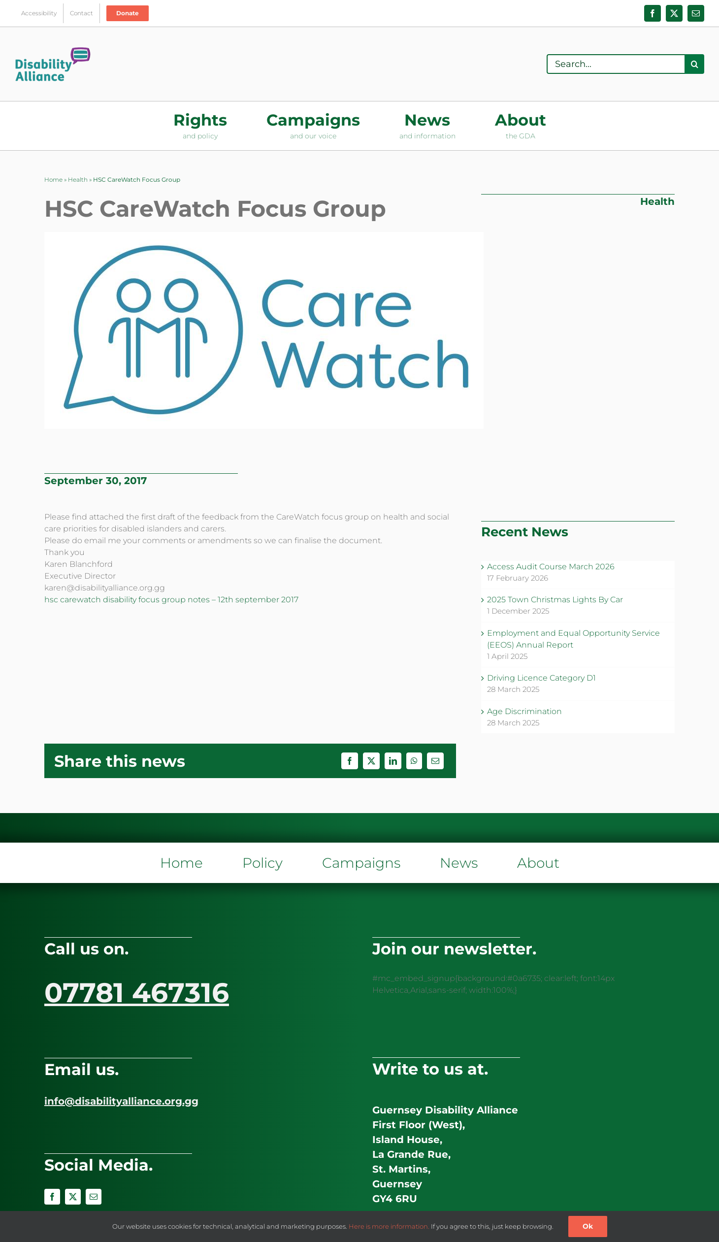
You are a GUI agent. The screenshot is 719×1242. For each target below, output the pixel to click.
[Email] (435, 761)
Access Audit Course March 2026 (551, 566)
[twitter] (73, 1197)
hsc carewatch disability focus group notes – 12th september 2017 (171, 599)
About (538, 862)
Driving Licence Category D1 (541, 678)
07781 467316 (136, 992)
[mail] (93, 1197)
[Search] (694, 64)
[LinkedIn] (393, 761)
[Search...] (616, 64)
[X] (371, 761)
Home (53, 179)
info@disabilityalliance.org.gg (121, 1101)
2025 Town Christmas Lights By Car (555, 599)
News (459, 862)
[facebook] (52, 1197)
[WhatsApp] (414, 761)
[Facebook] (349, 761)
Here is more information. (389, 1226)
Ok (588, 1226)
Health (78, 179)
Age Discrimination (524, 711)
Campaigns (361, 862)
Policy (262, 862)
